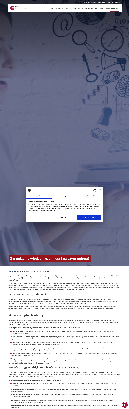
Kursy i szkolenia (75, 8)
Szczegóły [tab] (64, 196)
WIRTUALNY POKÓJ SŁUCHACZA (92, 2)
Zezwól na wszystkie (89, 217)
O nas (51, 8)
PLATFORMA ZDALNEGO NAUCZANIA (111, 2)
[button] (124, 404)
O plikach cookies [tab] (90, 196)
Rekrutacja (114, 8)
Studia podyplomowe (61, 8)
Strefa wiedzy (98, 8)
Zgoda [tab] (39, 196)
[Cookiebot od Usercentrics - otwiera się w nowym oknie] (93, 190)
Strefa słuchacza (87, 8)
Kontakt (107, 8)
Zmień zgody (64, 217)
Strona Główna (13, 271)
